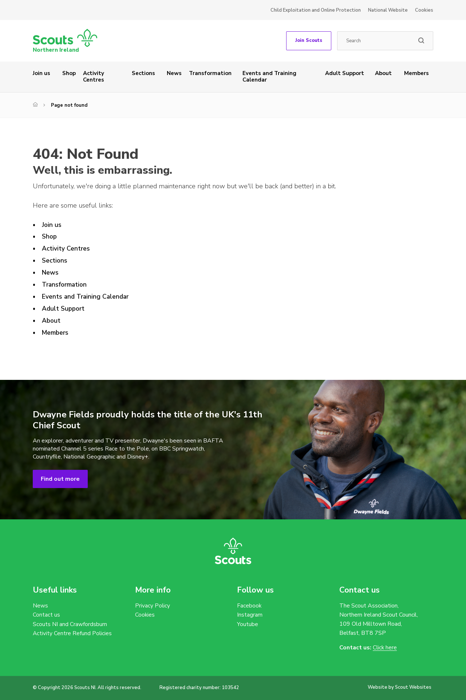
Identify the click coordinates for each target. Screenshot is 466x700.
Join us (41, 73)
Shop (69, 73)
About (383, 73)
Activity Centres (93, 76)
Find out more (60, 479)
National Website (388, 10)
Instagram (249, 615)
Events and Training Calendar (269, 76)
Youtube (247, 625)
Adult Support (344, 73)
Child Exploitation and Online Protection (315, 10)
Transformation (210, 73)
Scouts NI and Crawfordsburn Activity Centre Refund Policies (72, 629)
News (174, 73)
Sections (143, 73)
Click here (385, 648)
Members (416, 73)
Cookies (424, 10)
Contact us (46, 615)
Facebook (249, 606)
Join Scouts (308, 40)
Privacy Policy (152, 606)
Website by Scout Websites (399, 687)
